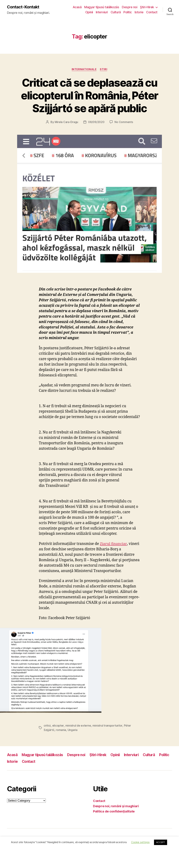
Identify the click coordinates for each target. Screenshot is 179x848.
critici (47, 725)
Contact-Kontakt (23, 7)
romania (61, 729)
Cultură (116, 12)
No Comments (123, 122)
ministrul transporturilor (107, 725)
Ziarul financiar (113, 543)
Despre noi (129, 7)
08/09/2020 (96, 122)
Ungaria (72, 729)
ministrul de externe (78, 725)
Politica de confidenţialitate (114, 811)
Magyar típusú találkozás (101, 7)
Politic (127, 12)
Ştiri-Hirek (147, 7)
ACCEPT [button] (160, 842)
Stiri (103, 69)
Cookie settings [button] (140, 842)
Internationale (84, 69)
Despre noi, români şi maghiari (116, 806)
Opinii (89, 12)
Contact (151, 12)
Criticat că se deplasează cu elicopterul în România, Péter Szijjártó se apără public (89, 95)
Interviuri (102, 12)
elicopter (58, 725)
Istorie (139, 12)
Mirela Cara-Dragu (66, 122)
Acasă (77, 7)
